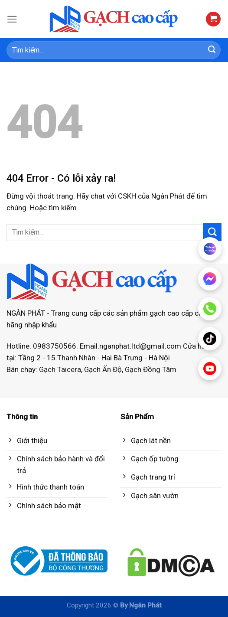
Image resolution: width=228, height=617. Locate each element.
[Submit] (212, 50)
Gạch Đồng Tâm (150, 369)
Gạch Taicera (60, 369)
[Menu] (12, 19)
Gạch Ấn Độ (103, 369)
